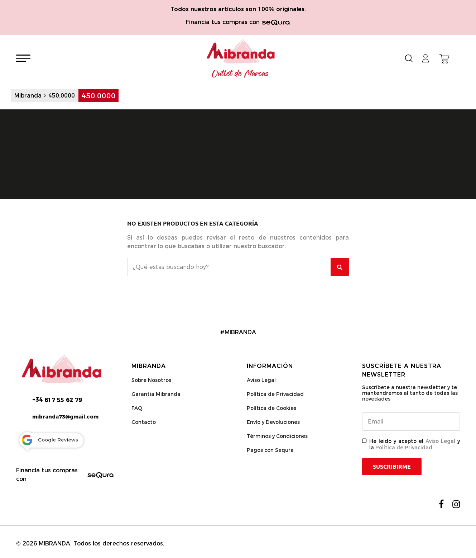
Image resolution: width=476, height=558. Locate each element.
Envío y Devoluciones (273, 422)
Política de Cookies (271, 408)
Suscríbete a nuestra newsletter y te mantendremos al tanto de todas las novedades (410, 393)
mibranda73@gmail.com (65, 416)
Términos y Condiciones (277, 436)
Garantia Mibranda (156, 394)
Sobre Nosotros (151, 380)
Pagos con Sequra (270, 450)
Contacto (143, 422)
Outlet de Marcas (240, 74)
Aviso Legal (261, 380)
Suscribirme (392, 466)
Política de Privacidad (275, 394)
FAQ (136, 408)
